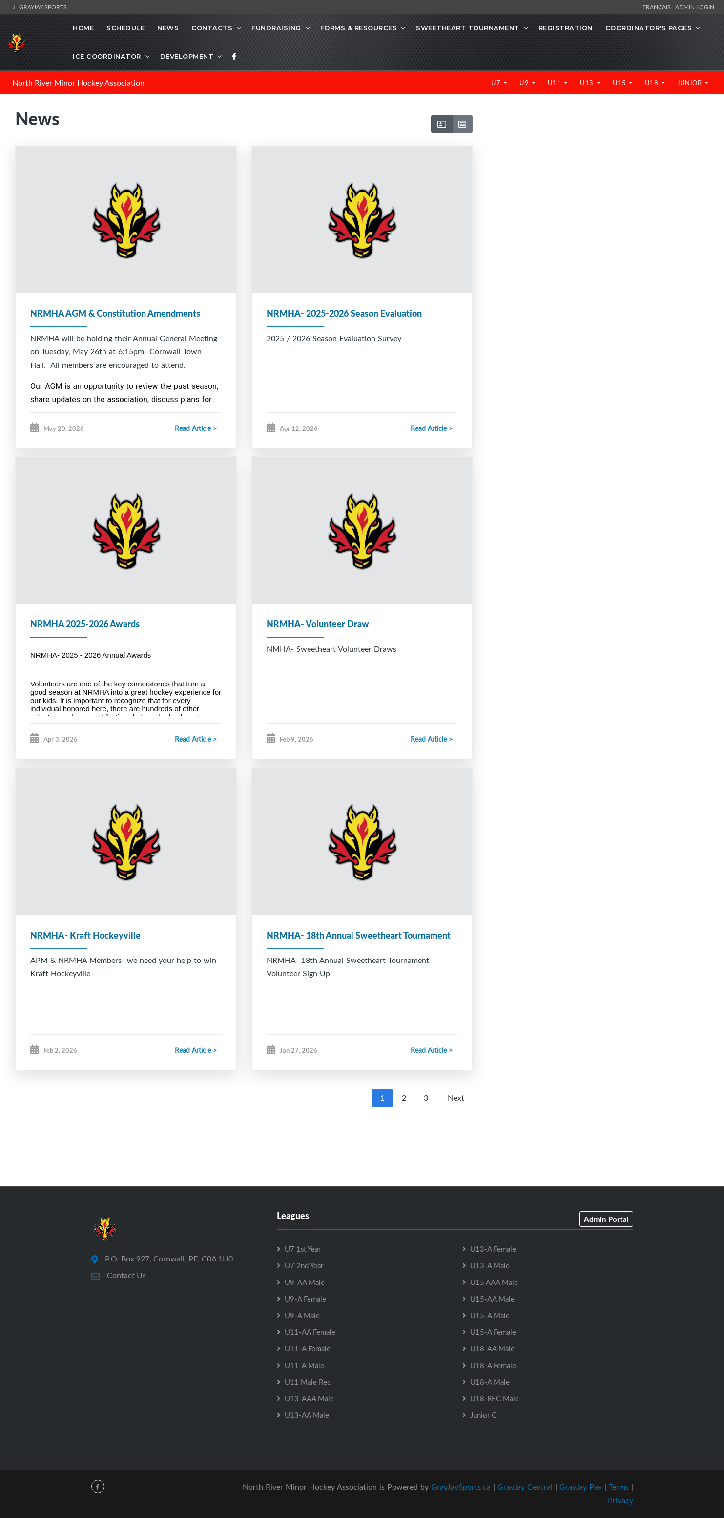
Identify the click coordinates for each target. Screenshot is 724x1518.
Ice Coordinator (107, 56)
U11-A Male (304, 1365)
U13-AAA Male (309, 1398)
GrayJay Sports (38, 7)
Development (187, 56)
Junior (690, 82)
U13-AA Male (307, 1415)
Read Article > (196, 428)
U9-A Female (305, 1299)
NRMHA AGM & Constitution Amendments (115, 313)
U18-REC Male (494, 1398)
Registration (565, 28)
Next (456, 1097)
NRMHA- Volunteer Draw (318, 624)
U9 (525, 82)
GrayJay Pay (580, 1486)
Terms (619, 1486)
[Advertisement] (598, 190)
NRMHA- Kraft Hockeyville (85, 935)
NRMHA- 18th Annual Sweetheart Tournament (359, 935)
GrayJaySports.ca (461, 1486)
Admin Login (694, 7)
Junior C (483, 1415)
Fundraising (276, 28)
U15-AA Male (492, 1299)
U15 (620, 82)
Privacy (620, 1501)
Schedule (125, 28)
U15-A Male (490, 1315)
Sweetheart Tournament (467, 28)
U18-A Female (493, 1365)
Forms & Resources (358, 28)
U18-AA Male (492, 1348)
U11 (555, 82)
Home (83, 28)
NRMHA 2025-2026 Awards (85, 624)
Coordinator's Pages (648, 28)
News (168, 28)
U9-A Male (302, 1315)
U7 (496, 82)
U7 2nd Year (304, 1265)
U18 (652, 82)
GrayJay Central (525, 1486)
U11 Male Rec (308, 1382)
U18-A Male (490, 1382)
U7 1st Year (303, 1249)
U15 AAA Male (494, 1282)
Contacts (211, 28)
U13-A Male (490, 1265)
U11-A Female (308, 1348)
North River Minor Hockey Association (78, 82)
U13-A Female (493, 1249)
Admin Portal (606, 1219)
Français (658, 7)
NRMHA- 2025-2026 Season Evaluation (344, 313)
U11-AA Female (310, 1332)
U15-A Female (493, 1332)
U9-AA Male (305, 1282)
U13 (587, 82)
